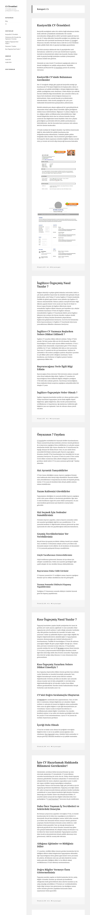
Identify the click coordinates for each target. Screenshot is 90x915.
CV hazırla (40, 441)
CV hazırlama (58, 68)
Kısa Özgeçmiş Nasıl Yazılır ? (13, 49)
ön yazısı (61, 648)
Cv (6, 24)
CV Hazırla (40, 700)
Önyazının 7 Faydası (10, 46)
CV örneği (73, 40)
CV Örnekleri (11, 6)
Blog (6, 21)
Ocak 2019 (8, 59)
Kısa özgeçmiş (49, 734)
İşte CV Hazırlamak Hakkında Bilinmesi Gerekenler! (57, 764)
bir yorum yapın (56, 267)
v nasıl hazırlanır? (53, 799)
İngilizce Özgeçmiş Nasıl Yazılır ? (54, 284)
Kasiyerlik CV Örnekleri (11, 34)
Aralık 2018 (8, 62)
